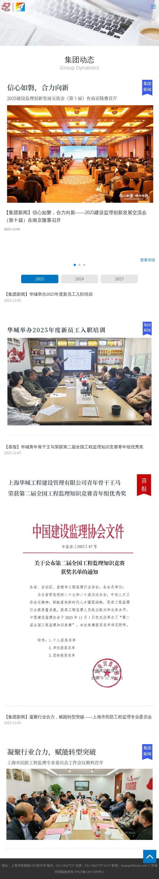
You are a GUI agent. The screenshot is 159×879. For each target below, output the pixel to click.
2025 (39, 279)
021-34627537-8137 (98, 865)
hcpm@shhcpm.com (134, 865)
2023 (119, 279)
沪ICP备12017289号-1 (89, 872)
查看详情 (147, 260)
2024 (79, 279)
